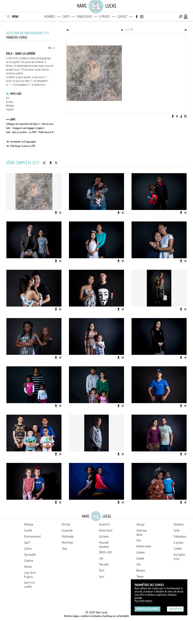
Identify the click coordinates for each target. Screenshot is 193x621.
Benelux (140, 570)
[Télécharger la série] (50, 162)
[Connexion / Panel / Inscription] (185, 16)
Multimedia (68, 536)
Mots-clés (15, 93)
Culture (28, 548)
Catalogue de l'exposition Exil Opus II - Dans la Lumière (30, 124)
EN (53, 48)
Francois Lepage (16, 37)
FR (49, 48)
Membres (49, 16)
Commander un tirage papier (23, 141)
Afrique (140, 524)
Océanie (140, 552)
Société (28, 530)
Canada (140, 558)
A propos (104, 16)
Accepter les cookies (147, 609)
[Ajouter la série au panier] (56, 162)
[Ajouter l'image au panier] (177, 116)
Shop (64, 548)
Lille (101, 558)
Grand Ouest (105, 530)
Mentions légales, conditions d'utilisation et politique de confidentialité (96, 616)
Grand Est (104, 524)
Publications (84, 16)
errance (9, 102)
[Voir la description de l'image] (181, 116)
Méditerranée (143, 546)
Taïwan (140, 576)
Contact (122, 16)
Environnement (32, 536)
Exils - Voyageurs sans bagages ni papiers (25, 128)
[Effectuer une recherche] (180, 16)
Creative (28, 561)
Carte (66, 16)
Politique (28, 524)
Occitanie (104, 536)
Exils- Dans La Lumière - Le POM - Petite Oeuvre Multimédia (30, 132)
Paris (101, 570)
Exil (7, 98)
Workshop (67, 542)
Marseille (104, 564)
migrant (9, 109)
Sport (27, 542)
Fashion (28, 567)
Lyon (101, 576)
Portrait (66, 524)
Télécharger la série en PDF (22, 146)
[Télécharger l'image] (173, 116)
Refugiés (10, 105)
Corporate (67, 530)
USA (138, 564)
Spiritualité (30, 554)
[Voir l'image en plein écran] (185, 116)
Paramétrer (175, 609)
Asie (138, 540)
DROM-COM (105, 552)
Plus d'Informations (143, 601)
